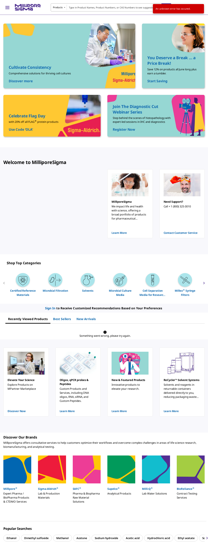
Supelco (113, 489)
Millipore (10, 489)
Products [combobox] (58, 7)
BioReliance (185, 489)
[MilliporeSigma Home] (28, 7)
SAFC (77, 489)
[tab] (27, 319)
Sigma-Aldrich (48, 489)
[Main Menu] (7, 7)
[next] (204, 284)
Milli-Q (147, 489)
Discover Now (17, 411)
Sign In (50, 308)
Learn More (119, 233)
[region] (104, 284)
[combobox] (111, 7)
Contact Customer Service (181, 233)
